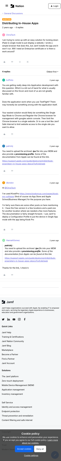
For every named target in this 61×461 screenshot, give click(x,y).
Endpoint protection (11, 411)
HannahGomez (13, 240)
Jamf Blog (6, 345)
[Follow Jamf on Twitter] (3, 319)
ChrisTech (10, 35)
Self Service (7, 402)
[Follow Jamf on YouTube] (14, 319)
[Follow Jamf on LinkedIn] (8, 319)
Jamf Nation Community (13, 341)
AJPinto (9, 80)
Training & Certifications (13, 337)
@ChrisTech (10, 188)
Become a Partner (10, 354)
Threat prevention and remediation (17, 416)
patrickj (9, 146)
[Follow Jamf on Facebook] (24, 319)
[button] (6, 6)
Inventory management (12, 394)
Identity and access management (17, 407)
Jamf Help (6, 332)
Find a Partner (8, 359)
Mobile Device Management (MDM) (18, 385)
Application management (13, 389)
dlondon (10, 183)
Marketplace (7, 350)
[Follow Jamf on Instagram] (19, 319)
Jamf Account (8, 363)
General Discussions (13, 13)
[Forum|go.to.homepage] (17, 6)
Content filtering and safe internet (17, 420)
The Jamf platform (10, 376)
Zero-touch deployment (12, 381)
